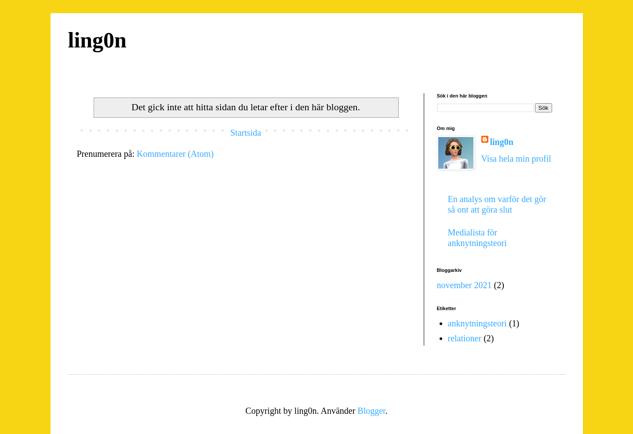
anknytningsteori (477, 323)
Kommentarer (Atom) (175, 154)
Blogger (371, 411)
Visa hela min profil (516, 158)
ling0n (97, 40)
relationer (465, 338)
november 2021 (464, 285)
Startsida (245, 132)
